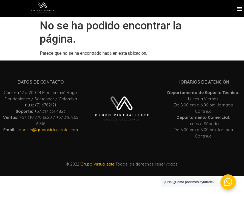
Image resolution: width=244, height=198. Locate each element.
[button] (239, 8)
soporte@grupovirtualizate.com (47, 129)
